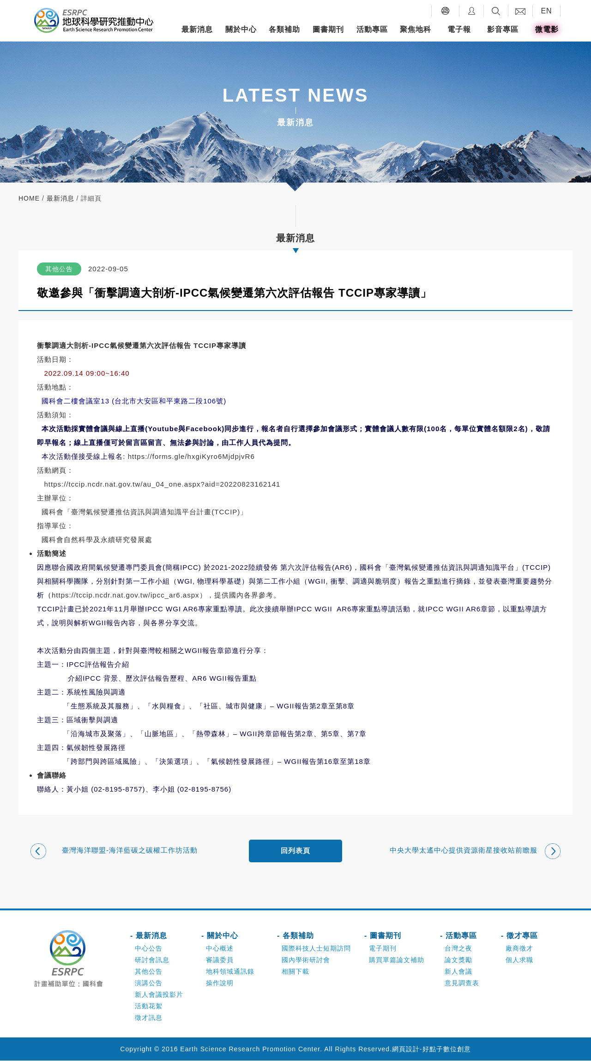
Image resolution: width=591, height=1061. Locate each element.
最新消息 (197, 29)
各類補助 (284, 29)
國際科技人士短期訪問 (316, 948)
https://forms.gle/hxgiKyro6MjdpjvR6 (191, 456)
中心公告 (149, 948)
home (29, 198)
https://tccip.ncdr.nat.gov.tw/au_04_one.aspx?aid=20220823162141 (162, 484)
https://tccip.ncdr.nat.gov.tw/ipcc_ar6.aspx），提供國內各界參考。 (166, 595)
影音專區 (503, 29)
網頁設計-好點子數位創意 (431, 1049)
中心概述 (220, 948)
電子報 (459, 29)
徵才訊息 (149, 1018)
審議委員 (220, 960)
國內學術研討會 (306, 960)
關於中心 (241, 29)
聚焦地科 (415, 29)
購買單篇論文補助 (396, 960)
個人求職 (519, 960)
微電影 (547, 29)
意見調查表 (462, 983)
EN (546, 11)
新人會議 (458, 972)
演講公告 (149, 983)
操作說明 (220, 983)
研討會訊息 (152, 960)
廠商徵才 (519, 948)
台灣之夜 (458, 948)
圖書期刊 (328, 29)
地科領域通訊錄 (230, 972)
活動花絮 (149, 1006)
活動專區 (372, 29)
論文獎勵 (458, 960)
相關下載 (295, 972)
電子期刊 (383, 948)
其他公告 (149, 972)
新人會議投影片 (159, 995)
